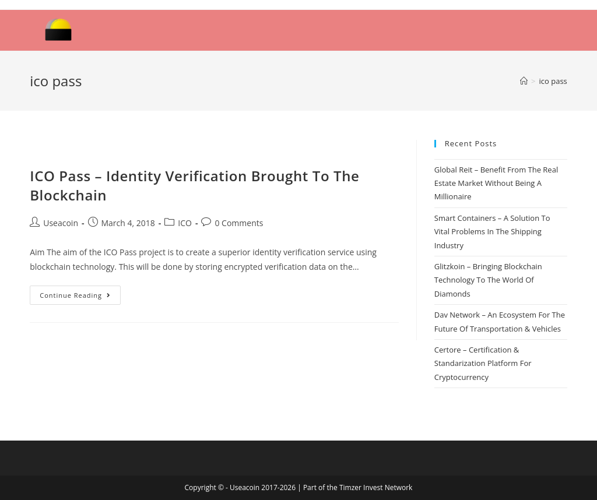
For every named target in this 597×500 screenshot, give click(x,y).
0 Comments (239, 222)
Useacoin (60, 222)
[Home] (524, 81)
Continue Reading (75, 295)
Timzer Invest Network (375, 487)
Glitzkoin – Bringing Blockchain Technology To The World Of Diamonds (488, 280)
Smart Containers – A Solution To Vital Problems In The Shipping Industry (492, 232)
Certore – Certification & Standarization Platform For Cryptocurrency (483, 363)
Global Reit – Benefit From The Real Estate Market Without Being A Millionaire (496, 183)
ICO (185, 222)
